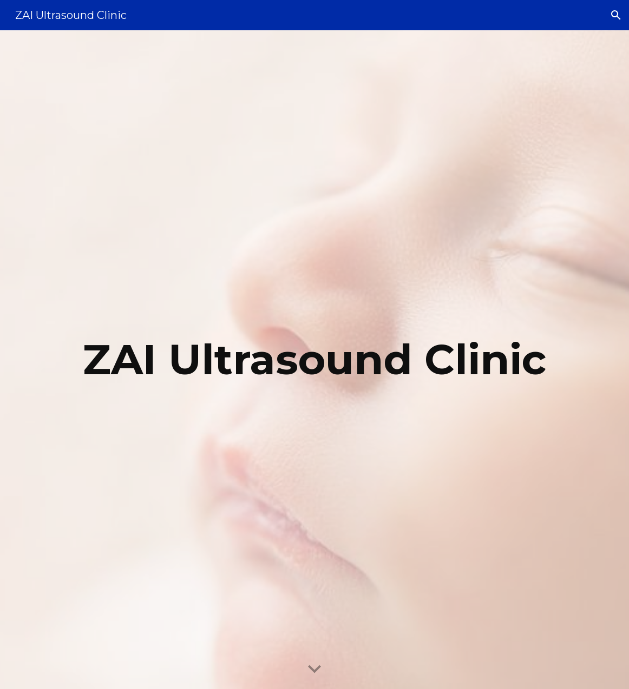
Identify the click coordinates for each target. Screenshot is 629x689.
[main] (314, 359)
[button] (616, 15)
